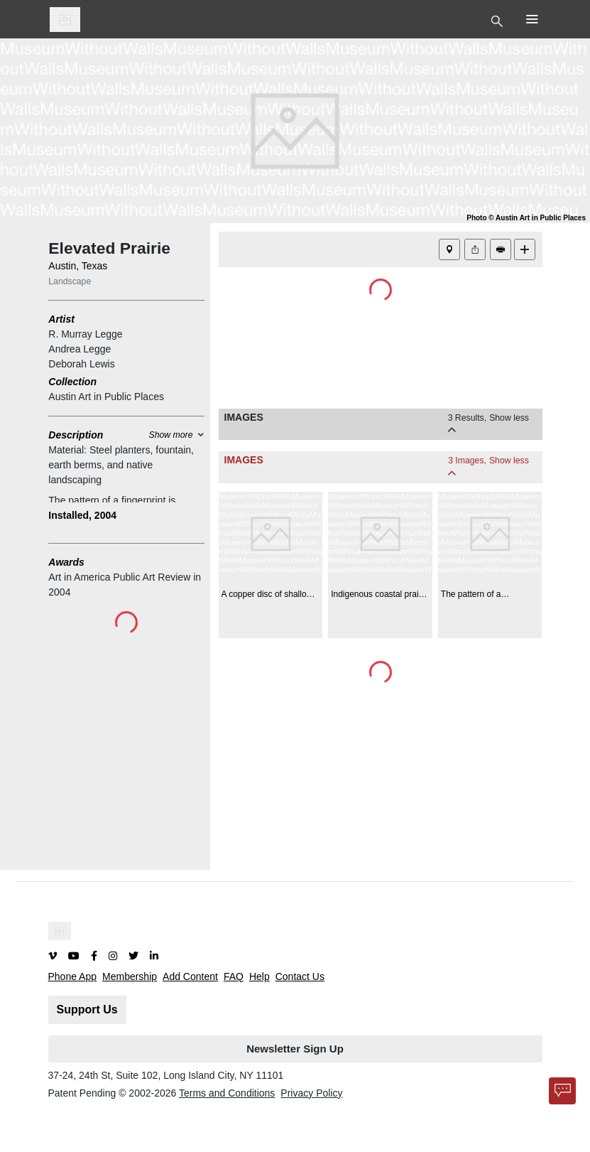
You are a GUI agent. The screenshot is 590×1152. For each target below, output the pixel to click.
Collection (72, 381)
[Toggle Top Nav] (498, 20)
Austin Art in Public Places (106, 396)
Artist (61, 319)
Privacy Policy (311, 1093)
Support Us (87, 1009)
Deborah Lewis (81, 364)
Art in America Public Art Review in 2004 (124, 584)
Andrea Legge (79, 349)
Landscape (69, 281)
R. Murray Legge (85, 334)
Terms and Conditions (227, 1093)
